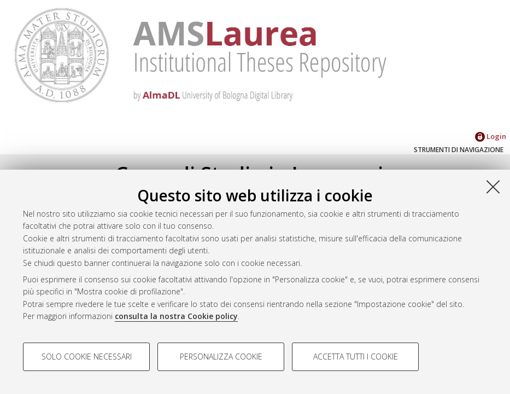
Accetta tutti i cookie (355, 356)
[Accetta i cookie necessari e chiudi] (493, 186)
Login (490, 136)
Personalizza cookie (221, 356)
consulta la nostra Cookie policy (176, 316)
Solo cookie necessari (87, 356)
